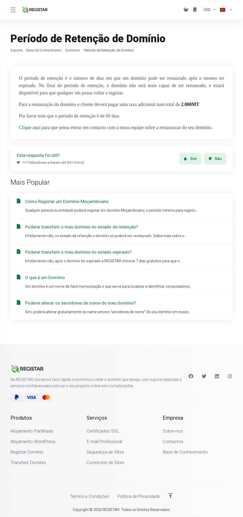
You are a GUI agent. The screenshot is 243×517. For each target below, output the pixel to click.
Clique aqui (30, 127)
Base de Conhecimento (43, 50)
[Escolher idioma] (225, 9)
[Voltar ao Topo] (171, 495)
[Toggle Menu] (13, 9)
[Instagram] (230, 375)
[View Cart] (186, 9)
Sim (190, 159)
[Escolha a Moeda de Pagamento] (209, 9)
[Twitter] (204, 375)
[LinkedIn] (217, 375)
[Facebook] (190, 375)
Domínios (72, 50)
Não (215, 159)
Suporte (16, 50)
